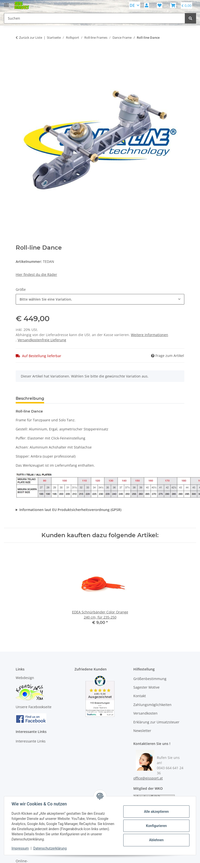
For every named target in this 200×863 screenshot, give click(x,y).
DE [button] (132, 5)
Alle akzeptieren (155, 812)
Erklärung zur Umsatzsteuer (156, 722)
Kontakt (139, 695)
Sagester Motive (146, 687)
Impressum (20, 848)
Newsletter (142, 730)
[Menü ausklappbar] (6, 3)
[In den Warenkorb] (20, 53)
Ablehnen (156, 840)
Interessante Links (31, 741)
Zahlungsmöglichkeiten (152, 704)
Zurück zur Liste (30, 37)
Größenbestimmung (149, 678)
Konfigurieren (155, 826)
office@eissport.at (148, 778)
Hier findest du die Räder (36, 274)
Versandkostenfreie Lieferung (42, 340)
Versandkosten (145, 713)
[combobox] (100, 299)
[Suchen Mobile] (94, 18)
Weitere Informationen (149, 334)
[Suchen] (190, 18)
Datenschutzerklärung (50, 848)
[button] (146, 5)
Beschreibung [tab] (30, 398)
